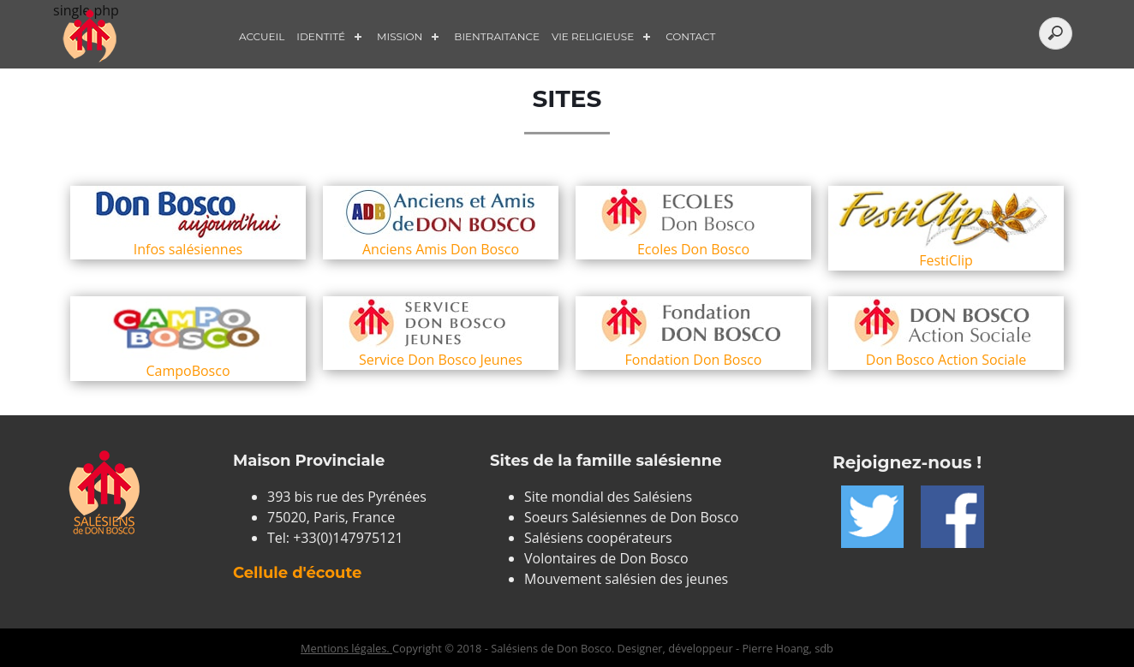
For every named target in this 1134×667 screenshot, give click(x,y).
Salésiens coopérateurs (598, 537)
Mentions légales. (346, 648)
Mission (399, 36)
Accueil (261, 36)
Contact (690, 36)
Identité (320, 36)
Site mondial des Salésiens (608, 496)
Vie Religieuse (593, 36)
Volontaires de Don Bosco (606, 558)
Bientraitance (497, 36)
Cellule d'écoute (297, 572)
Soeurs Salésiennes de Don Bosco (631, 517)
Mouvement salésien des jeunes (626, 578)
